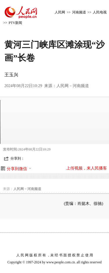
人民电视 (100, 12)
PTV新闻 (15, 23)
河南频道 (79, 12)
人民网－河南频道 (72, 86)
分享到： (17, 158)
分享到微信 (19, 169)
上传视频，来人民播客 (86, 168)
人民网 (60, 12)
